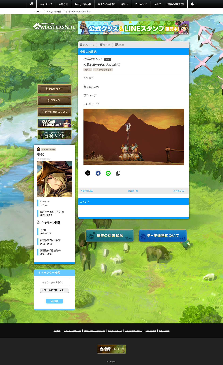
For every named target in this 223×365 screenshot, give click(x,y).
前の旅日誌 (88, 190)
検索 (55, 301)
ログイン (54, 100)
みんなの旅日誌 (106, 4)
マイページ (46, 4)
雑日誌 (87, 69)
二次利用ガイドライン (133, 330)
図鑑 (121, 45)
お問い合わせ (151, 330)
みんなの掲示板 (83, 4)
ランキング (141, 4)
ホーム (38, 11)
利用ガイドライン (115, 330)
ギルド (124, 4)
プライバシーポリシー (72, 330)
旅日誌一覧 (133, 190)
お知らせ (63, 4)
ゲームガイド (54, 134)
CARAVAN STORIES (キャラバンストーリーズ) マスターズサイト (54, 27)
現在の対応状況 (175, 4)
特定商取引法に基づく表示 (94, 330)
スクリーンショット (103, 69)
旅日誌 (106, 45)
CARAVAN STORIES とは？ (54, 123)
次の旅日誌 (178, 190)
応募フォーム (164, 330)
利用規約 (57, 330)
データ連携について (54, 111)
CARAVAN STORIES (111, 349)
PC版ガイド (54, 89)
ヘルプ (157, 4)
